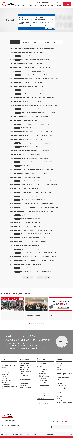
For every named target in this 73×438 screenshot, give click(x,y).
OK (47, 28)
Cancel (52, 28)
